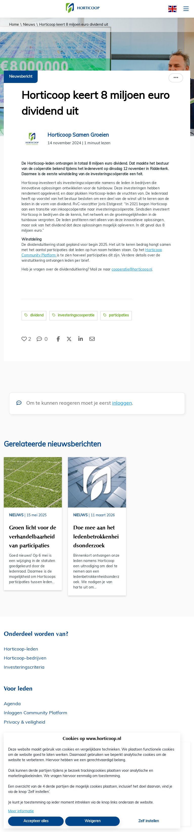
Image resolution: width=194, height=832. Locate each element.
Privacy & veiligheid (24, 722)
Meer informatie (21, 811)
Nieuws (29, 25)
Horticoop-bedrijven (25, 658)
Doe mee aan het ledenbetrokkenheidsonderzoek (96, 536)
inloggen (122, 403)
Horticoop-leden (21, 649)
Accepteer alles (35, 821)
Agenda (12, 704)
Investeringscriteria (24, 667)
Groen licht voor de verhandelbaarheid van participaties (32, 536)
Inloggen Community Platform (35, 713)
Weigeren (93, 821)
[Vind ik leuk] (26, 340)
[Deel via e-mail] (92, 339)
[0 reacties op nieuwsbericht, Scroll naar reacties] (42, 339)
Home (14, 25)
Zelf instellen (148, 821)
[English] (171, 9)
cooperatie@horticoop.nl (132, 270)
